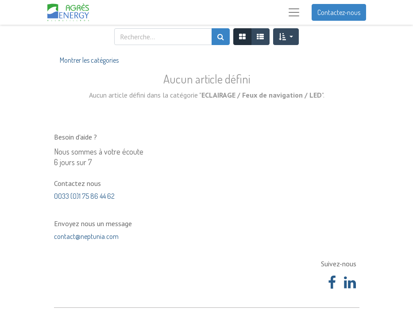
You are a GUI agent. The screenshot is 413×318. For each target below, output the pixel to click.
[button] (285, 36)
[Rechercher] (221, 36)
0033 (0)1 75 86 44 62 (84, 196)
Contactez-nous (338, 12)
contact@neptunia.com (86, 236)
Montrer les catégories (89, 60)
